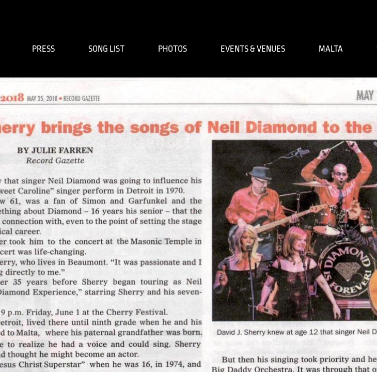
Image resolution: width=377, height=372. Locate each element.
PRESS (43, 49)
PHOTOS (172, 49)
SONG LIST (106, 49)
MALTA (331, 49)
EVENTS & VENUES (253, 49)
